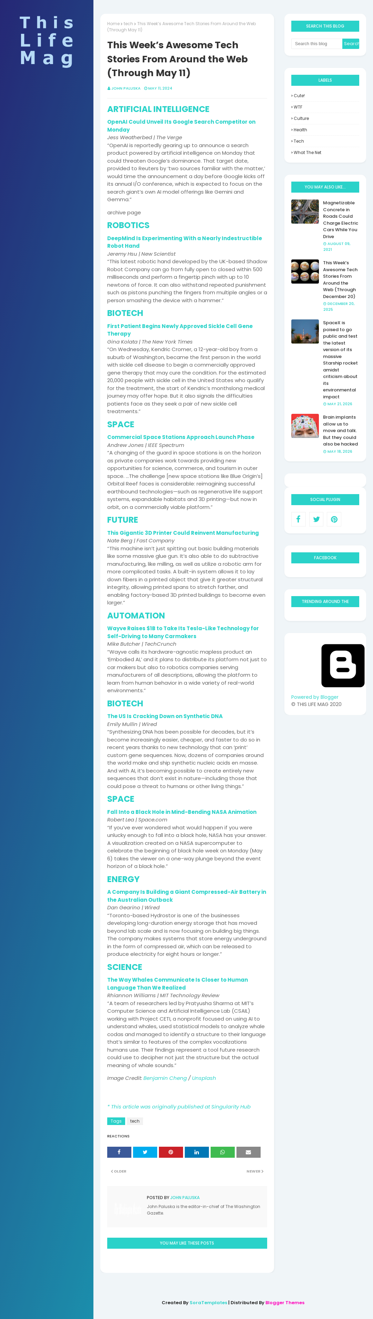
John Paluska (184, 1197)
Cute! (299, 96)
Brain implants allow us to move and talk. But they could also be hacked (340, 430)
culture (301, 118)
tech (135, 1121)
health (300, 130)
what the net (307, 152)
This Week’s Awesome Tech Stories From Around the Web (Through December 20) (340, 279)
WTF (298, 107)
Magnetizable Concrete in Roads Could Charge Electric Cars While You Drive (340, 220)
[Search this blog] (316, 44)
